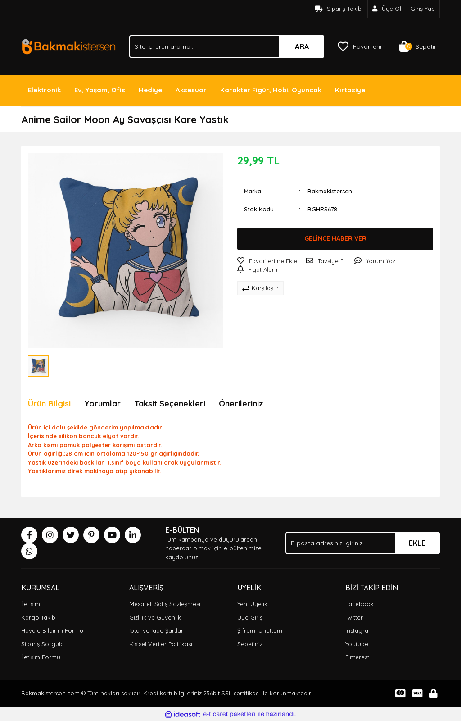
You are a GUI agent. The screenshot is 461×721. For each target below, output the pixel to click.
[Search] (226, 46)
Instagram (359, 630)
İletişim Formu (40, 657)
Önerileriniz (241, 403)
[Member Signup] (387, 9)
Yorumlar (102, 403)
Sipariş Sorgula (42, 644)
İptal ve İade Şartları (157, 630)
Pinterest (357, 657)
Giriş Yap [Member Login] (423, 8)
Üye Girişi (250, 617)
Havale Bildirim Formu (52, 630)
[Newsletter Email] (362, 543)
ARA (302, 46)
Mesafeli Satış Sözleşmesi (164, 603)
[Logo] (68, 45)
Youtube (356, 644)
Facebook (359, 603)
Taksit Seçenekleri (169, 403)
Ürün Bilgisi (49, 403)
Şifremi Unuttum (259, 630)
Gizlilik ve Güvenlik (155, 617)
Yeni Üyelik (252, 603)
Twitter (354, 617)
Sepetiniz (249, 644)
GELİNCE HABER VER (335, 238)
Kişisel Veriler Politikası (160, 644)
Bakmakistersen (329, 191)
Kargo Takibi (39, 617)
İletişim (30, 603)
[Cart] (419, 46)
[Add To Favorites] (267, 261)
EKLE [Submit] (417, 543)
